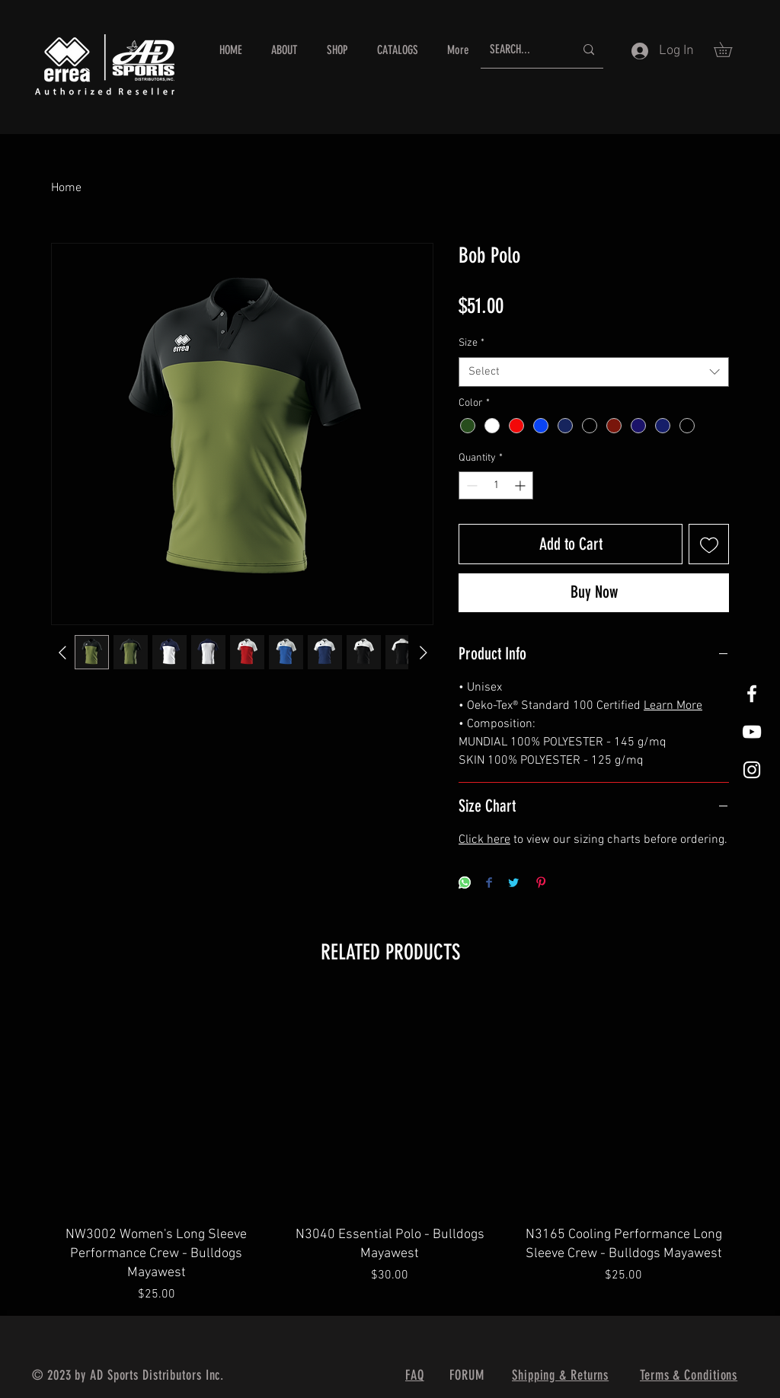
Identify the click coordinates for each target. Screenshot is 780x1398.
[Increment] (521, 485)
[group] (390, 1149)
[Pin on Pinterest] (541, 883)
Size (471, 343)
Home (66, 188)
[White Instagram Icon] (751, 769)
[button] (730, 49)
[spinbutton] (496, 485)
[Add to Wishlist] (709, 544)
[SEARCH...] (520, 50)
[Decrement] (470, 485)
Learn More (673, 705)
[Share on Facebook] (489, 883)
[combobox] (594, 372)
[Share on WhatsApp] (465, 883)
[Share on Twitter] (513, 883)
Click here (484, 839)
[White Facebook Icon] (751, 693)
